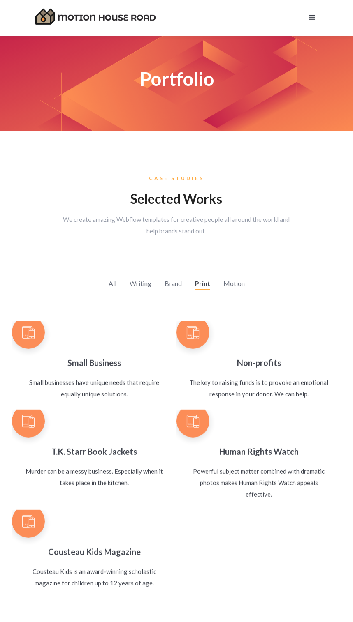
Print (202, 283)
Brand (173, 283)
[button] (312, 16)
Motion (234, 283)
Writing (140, 283)
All (112, 283)
